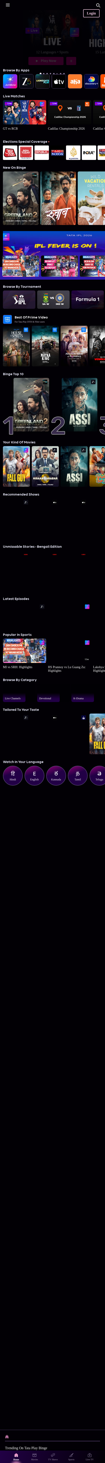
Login (91, 13)
